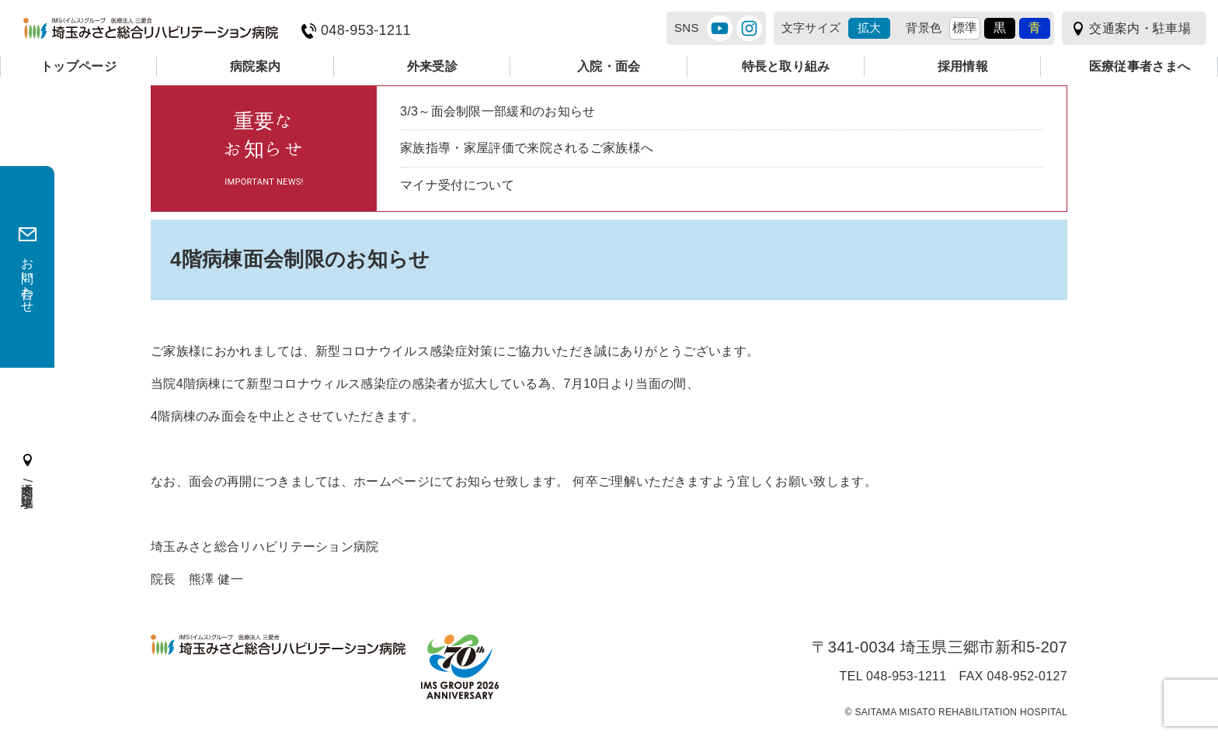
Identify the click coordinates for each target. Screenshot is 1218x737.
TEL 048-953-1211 (893, 676)
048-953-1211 (366, 30)
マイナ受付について (457, 185)
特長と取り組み (786, 66)
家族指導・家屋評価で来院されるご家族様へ (526, 147)
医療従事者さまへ (1140, 66)
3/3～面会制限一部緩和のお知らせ (498, 111)
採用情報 (963, 66)
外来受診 (432, 66)
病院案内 (255, 66)
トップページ (78, 66)
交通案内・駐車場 (1140, 28)
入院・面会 (609, 66)
